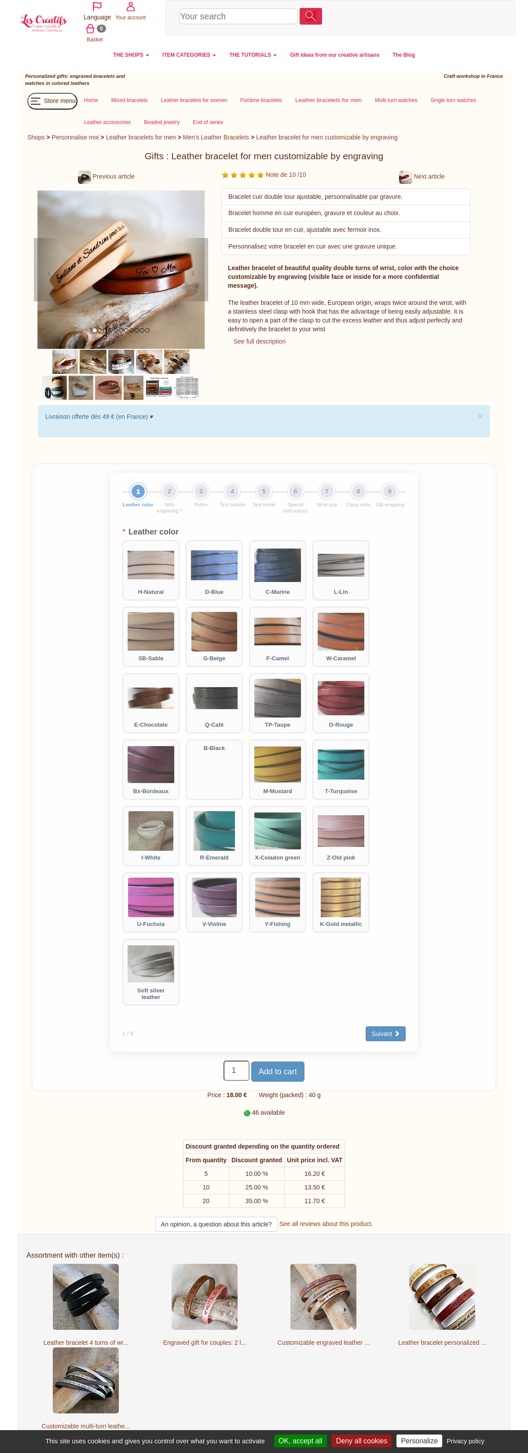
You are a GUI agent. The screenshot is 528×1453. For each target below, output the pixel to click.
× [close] (480, 416)
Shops (36, 137)
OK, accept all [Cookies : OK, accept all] (301, 1441)
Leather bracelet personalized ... (442, 1342)
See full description (260, 341)
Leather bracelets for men (141, 137)
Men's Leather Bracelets (216, 137)
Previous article (106, 176)
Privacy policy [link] (465, 1441)
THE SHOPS (131, 55)
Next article (422, 176)
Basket (424, 28)
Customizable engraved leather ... (324, 1342)
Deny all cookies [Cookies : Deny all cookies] (362, 1441)
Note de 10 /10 (264, 174)
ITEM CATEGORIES (189, 55)
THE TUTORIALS (253, 55)
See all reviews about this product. (326, 1223)
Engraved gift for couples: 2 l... (204, 1342)
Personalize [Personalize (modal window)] (419, 1441)
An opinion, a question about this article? (216, 1224)
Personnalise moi (75, 137)
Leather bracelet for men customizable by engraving (326, 137)
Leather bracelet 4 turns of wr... (86, 1342)
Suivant (385, 1033)
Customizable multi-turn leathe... (86, 1426)
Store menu (52, 101)
